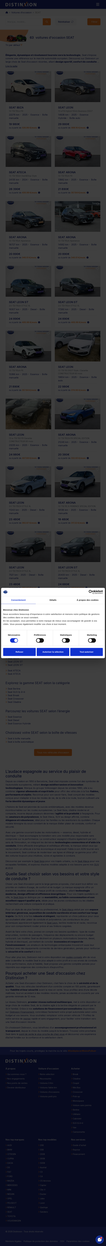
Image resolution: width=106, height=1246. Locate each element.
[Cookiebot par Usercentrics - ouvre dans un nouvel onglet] (91, 592)
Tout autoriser (86, 652)
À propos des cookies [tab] (88, 600)
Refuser (19, 652)
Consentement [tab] (18, 600)
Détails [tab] (53, 600)
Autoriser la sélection (53, 652)
